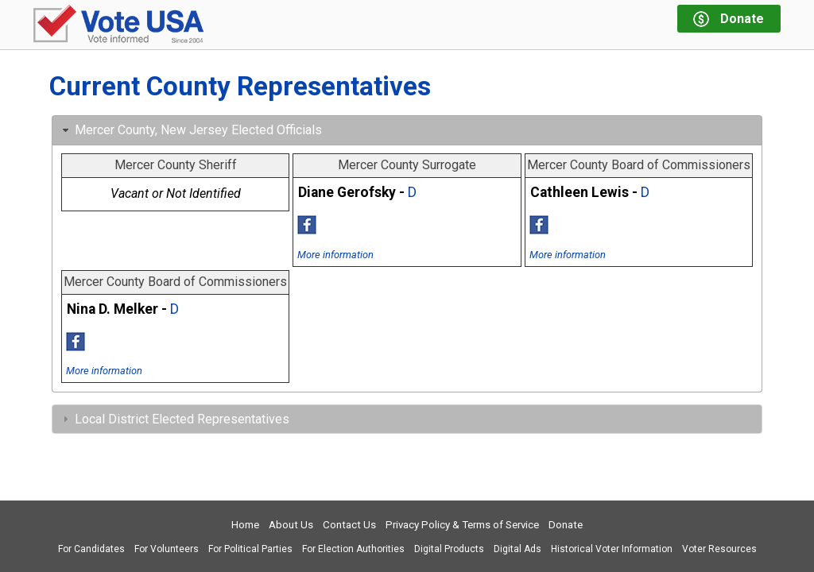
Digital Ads (517, 549)
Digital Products (449, 549)
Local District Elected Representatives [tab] (174, 419)
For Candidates (91, 549)
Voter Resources (719, 549)
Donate (565, 525)
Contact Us (349, 525)
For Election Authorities (353, 549)
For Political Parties (250, 549)
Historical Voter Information (612, 549)
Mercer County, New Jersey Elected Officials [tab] (190, 129)
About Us (291, 525)
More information (335, 255)
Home (245, 525)
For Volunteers (166, 549)
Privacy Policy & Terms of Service (462, 525)
